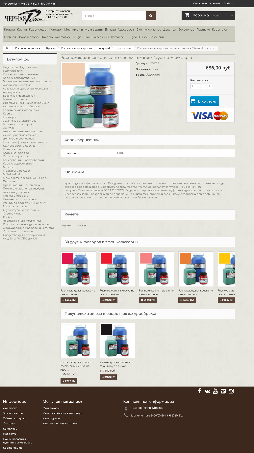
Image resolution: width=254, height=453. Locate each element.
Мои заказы (51, 408)
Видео (132, 37)
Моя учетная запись (62, 402)
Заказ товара (28, 37)
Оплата (46, 37)
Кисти (22, 29)
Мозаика (9, 167)
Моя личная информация (60, 423)
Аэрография (11, 92)
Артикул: (142, 63)
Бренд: (141, 74)
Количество (199, 80)
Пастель (203, 29)
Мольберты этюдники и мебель (26, 178)
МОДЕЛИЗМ (11, 174)
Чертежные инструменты (22, 220)
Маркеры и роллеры (17, 170)
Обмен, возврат (14, 418)
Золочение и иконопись (20, 120)
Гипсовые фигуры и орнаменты (25, 142)
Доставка (62, 37)
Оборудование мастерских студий (28, 228)
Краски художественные (20, 74)
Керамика (219, 29)
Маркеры (55, 29)
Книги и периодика (16, 156)
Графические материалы (21, 110)
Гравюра (9, 117)
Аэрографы (126, 29)
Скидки (77, 37)
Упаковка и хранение (18, 231)
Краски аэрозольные (18, 163)
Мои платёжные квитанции (63, 413)
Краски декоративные (19, 78)
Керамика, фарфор (16, 153)
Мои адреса (51, 418)
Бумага (110, 29)
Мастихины (73, 29)
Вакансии (157, 37)
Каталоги (118, 37)
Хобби (7, 217)
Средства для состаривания (24, 235)
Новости (9, 434)
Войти (228, 3)
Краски (9, 29)
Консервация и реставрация (23, 160)
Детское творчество (18, 138)
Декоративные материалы (22, 131)
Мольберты (94, 29)
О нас (143, 37)
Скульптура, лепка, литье (21, 210)
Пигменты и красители (20, 199)
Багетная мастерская (19, 95)
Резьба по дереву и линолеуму (24, 203)
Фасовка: (142, 69)
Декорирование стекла (20, 135)
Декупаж (169, 29)
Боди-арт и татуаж (17, 124)
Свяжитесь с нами (206, 3)
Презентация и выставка (21, 185)
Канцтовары (12, 149)
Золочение (186, 29)
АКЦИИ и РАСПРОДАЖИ (20, 238)
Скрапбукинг (12, 213)
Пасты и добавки (15, 195)
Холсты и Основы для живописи (26, 224)
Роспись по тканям (17, 206)
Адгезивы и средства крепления (26, 88)
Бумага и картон (15, 99)
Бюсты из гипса (149, 29)
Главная (10, 37)
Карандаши (37, 29)
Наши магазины (97, 37)
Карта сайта (13, 447)
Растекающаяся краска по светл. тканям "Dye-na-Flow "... (78, 366)
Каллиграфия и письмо (19, 145)
